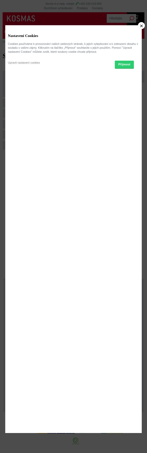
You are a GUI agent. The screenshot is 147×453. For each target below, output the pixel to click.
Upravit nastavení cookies (24, 243)
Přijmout (124, 245)
